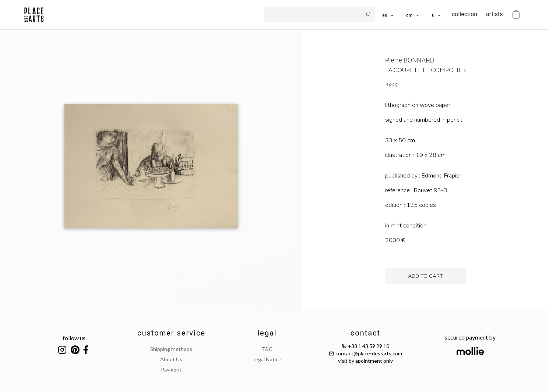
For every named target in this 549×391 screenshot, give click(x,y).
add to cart (425, 276)
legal (267, 333)
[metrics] (413, 15)
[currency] (436, 15)
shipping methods (171, 349)
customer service (171, 333)
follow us (74, 337)
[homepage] (34, 14)
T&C (267, 349)
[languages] (388, 15)
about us (171, 359)
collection (464, 14)
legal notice (267, 359)
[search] (313, 14)
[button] (413, 15)
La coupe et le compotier (425, 69)
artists (494, 14)
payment (171, 369)
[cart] (516, 15)
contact (365, 333)
